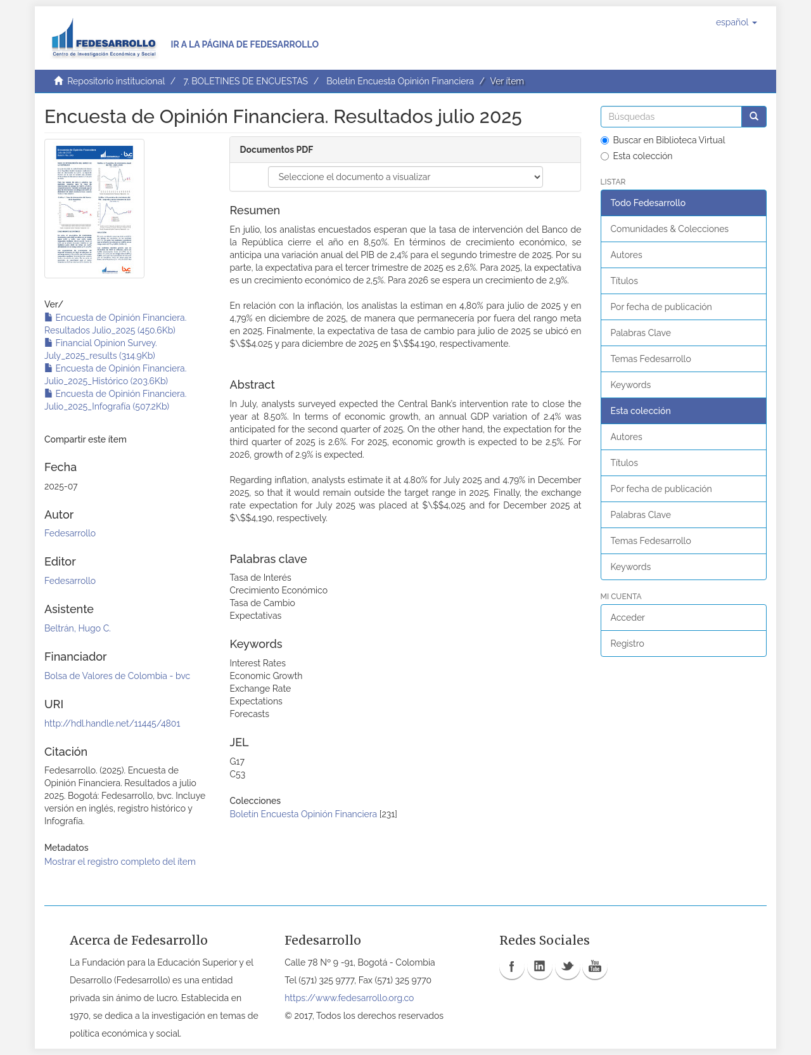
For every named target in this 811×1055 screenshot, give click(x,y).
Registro (627, 643)
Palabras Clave (641, 333)
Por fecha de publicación (661, 307)
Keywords (631, 385)
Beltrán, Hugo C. (77, 628)
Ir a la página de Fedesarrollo (244, 44)
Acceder (628, 617)
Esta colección (637, 156)
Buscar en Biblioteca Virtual (663, 140)
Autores (626, 255)
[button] (736, 22)
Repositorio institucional (116, 81)
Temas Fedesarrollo (651, 359)
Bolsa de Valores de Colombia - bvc (117, 676)
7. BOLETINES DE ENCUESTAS (245, 81)
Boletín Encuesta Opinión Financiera (400, 81)
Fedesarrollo (70, 533)
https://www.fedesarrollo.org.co (349, 998)
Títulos (624, 281)
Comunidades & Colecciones (670, 229)
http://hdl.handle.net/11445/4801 (112, 723)
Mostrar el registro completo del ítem (120, 862)
